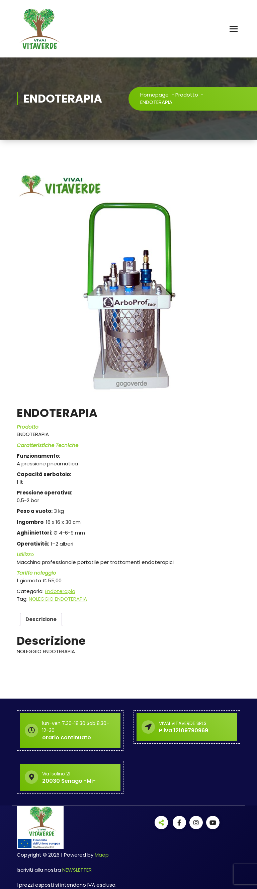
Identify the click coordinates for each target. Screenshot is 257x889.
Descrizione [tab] (41, 619)
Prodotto (186, 94)
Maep (102, 854)
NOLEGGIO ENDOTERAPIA (58, 598)
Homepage (154, 94)
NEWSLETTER (77, 869)
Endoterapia (60, 591)
